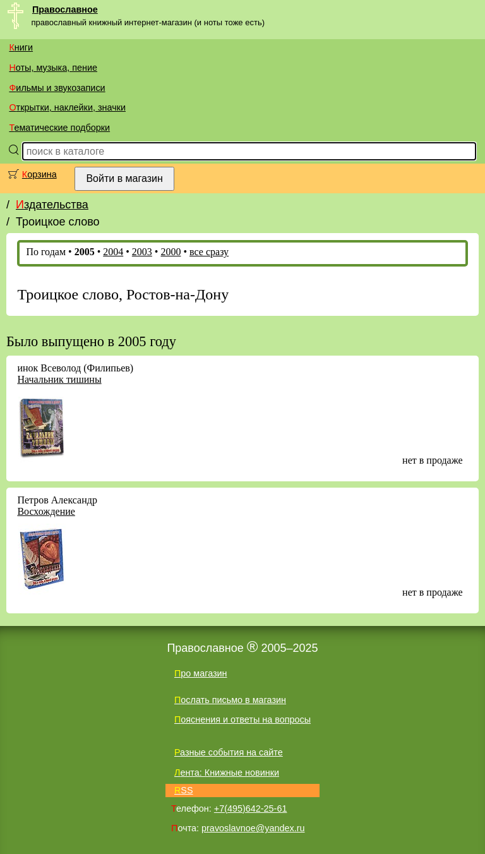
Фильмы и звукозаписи (57, 88)
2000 (170, 251)
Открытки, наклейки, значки (67, 107)
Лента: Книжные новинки (226, 772)
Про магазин (200, 673)
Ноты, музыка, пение (53, 68)
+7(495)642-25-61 (250, 808)
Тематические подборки (59, 128)
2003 (142, 251)
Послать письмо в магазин (230, 700)
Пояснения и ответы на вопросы (242, 719)
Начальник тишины (59, 379)
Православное (65, 9)
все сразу (209, 251)
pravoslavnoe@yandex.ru (252, 828)
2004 (113, 251)
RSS (183, 790)
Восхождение (46, 511)
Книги (21, 47)
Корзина (39, 174)
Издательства (52, 204)
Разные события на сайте (228, 752)
